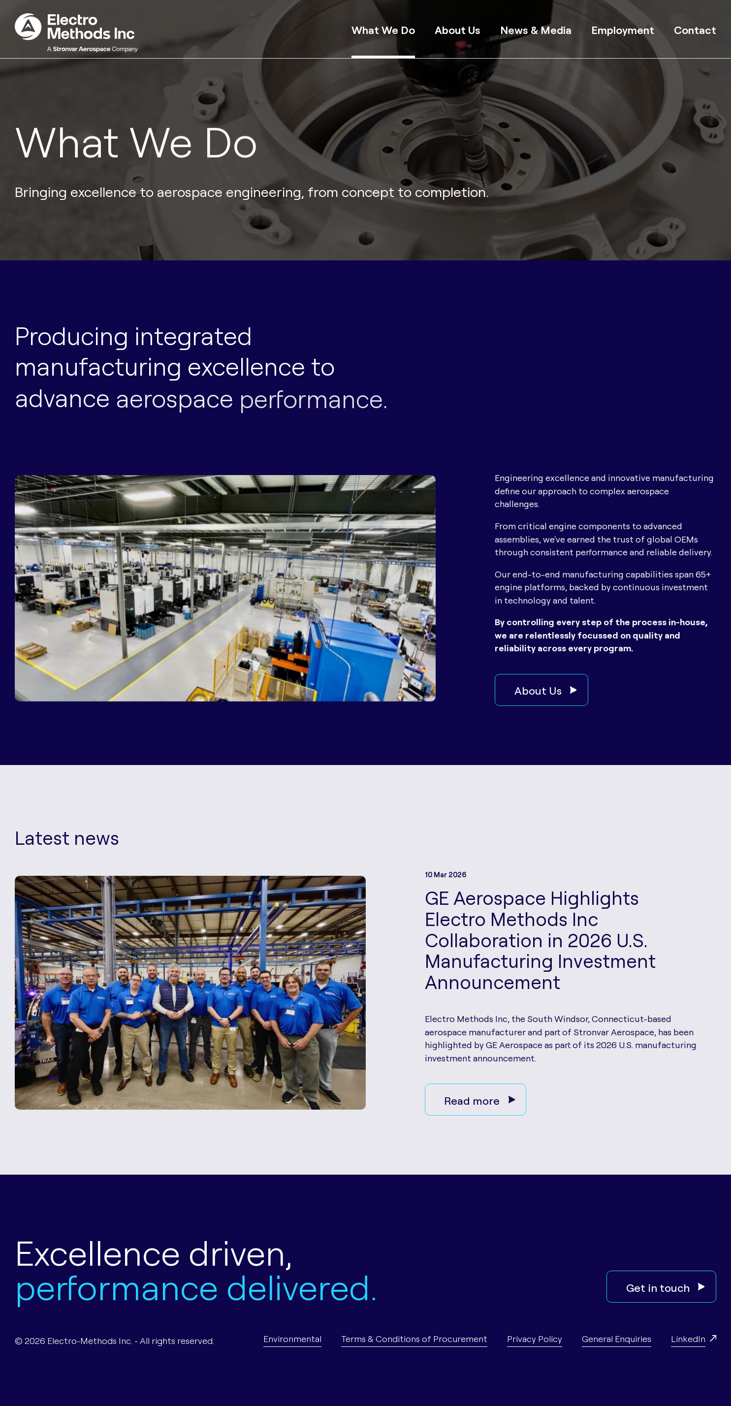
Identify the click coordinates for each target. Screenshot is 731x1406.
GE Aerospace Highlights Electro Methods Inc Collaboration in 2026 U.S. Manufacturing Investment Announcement (540, 938)
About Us (457, 29)
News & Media (536, 29)
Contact (695, 29)
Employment (622, 29)
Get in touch (665, 1286)
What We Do (383, 29)
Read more (479, 1099)
